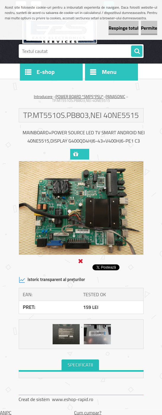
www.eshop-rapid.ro (72, 399)
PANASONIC (115, 97)
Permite (149, 27)
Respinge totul (123, 27)
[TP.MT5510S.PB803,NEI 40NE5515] (81, 163)
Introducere (43, 97)
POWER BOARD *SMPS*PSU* (80, 97)
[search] (136, 51)
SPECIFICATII (80, 364)
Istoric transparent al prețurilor (52, 280)
